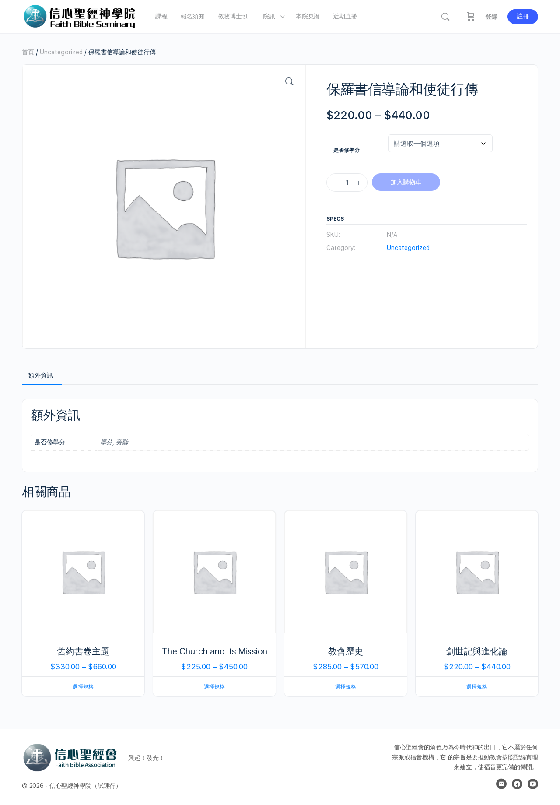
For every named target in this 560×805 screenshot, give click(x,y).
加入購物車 (406, 182)
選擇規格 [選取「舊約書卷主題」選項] (83, 687)
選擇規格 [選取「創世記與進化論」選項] (476, 687)
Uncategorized (61, 52)
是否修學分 (346, 150)
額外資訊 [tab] (40, 375)
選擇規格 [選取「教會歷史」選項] (345, 687)
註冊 (523, 16)
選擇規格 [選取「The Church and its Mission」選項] (214, 687)
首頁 (28, 52)
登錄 (491, 16)
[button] (289, 81)
